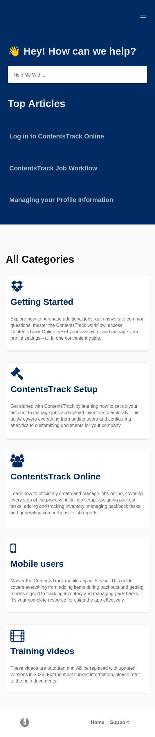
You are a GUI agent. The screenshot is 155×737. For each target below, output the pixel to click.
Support (119, 722)
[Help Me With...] (77, 74)
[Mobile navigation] (143, 17)
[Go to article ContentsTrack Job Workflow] (77, 166)
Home (97, 722)
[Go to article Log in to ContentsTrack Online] (77, 134)
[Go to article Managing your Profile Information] (77, 197)
